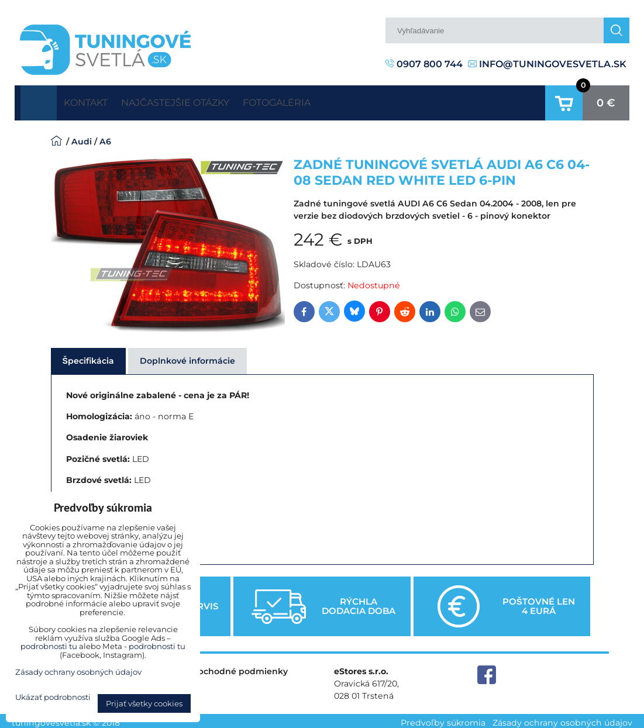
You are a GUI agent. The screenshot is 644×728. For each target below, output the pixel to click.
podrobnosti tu (48, 646)
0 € (606, 100)
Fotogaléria (322, 100)
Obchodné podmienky (239, 666)
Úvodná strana (38, 100)
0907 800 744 (424, 64)
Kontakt (94, 100)
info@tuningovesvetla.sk (547, 64)
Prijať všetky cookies (144, 703)
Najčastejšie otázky (202, 100)
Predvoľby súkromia (443, 718)
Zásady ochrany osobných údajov (562, 718)
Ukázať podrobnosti (53, 697)
